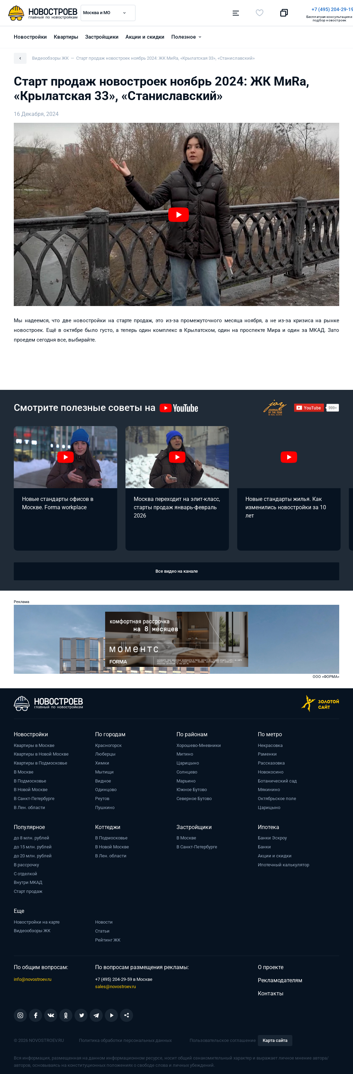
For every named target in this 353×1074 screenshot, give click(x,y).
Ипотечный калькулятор (283, 862)
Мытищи (104, 769)
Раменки (267, 752)
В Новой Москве (31, 787)
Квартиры (66, 35)
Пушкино (104, 805)
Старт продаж (28, 889)
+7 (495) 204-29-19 (208, 9)
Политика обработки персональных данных (125, 1038)
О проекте (270, 965)
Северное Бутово (194, 796)
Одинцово (106, 787)
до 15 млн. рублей (33, 844)
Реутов (102, 796)
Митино (184, 752)
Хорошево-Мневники (198, 743)
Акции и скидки (144, 35)
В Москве (23, 769)
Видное (103, 778)
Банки (264, 844)
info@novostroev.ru (32, 977)
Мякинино (269, 787)
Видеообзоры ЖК (32, 929)
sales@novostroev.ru (115, 984)
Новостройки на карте (37, 920)
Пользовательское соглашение (223, 1038)
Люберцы (105, 752)
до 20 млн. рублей (33, 853)
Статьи (102, 929)
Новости (104, 920)
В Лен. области (29, 805)
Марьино (185, 778)
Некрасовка (270, 743)
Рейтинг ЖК (107, 937)
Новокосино (270, 769)
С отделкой (25, 871)
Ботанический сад (277, 778)
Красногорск (108, 743)
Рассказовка (271, 760)
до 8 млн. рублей (31, 836)
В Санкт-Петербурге (34, 796)
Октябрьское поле (277, 796)
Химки (102, 760)
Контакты (270, 991)
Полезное (183, 35)
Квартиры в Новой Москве (41, 752)
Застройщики (102, 35)
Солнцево (186, 769)
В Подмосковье (30, 778)
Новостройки (30, 35)
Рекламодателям (280, 978)
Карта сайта (275, 1038)
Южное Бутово (191, 787)
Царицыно (187, 760)
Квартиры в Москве (34, 743)
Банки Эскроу (272, 836)
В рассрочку (26, 862)
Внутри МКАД (28, 880)
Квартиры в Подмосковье (40, 760)
